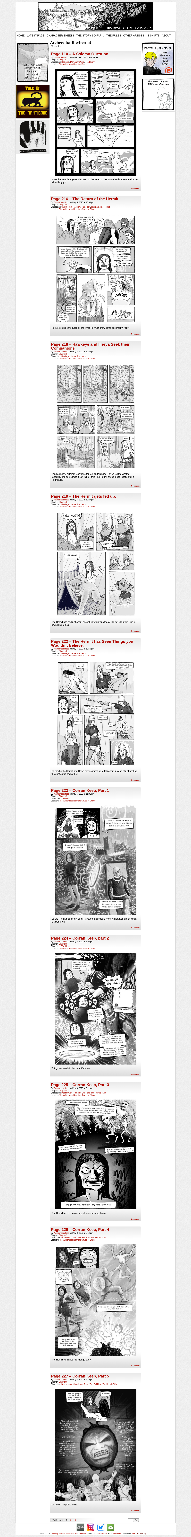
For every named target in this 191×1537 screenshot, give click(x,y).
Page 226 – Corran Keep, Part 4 (80, 1229)
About (166, 35)
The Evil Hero (84, 1093)
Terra (75, 1093)
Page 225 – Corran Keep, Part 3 (80, 1085)
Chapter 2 (63, 60)
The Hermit (90, 62)
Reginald (95, 207)
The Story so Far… (90, 35)
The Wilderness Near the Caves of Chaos (77, 209)
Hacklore (65, 62)
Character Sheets (60, 35)
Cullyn (64, 207)
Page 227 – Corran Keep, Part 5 (80, 1376)
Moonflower (66, 1093)
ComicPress (116, 1534)
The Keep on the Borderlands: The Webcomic (69, 1534)
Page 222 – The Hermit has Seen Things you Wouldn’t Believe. (92, 643)
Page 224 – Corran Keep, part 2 (80, 938)
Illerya (73, 356)
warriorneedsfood (61, 57)
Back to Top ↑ (142, 1534)
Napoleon (86, 207)
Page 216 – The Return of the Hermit (84, 199)
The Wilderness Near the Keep (72, 64)
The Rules (113, 35)
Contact (23, 43)
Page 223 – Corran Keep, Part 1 (80, 790)
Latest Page (35, 35)
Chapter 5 (63, 205)
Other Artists (134, 36)
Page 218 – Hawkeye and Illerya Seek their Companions (90, 346)
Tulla (104, 1093)
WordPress (102, 1534)
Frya (70, 207)
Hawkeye (65, 356)
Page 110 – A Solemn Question (79, 54)
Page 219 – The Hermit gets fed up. (83, 496)
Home (21, 35)
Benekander (66, 1384)
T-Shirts (154, 35)
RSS (133, 1534)
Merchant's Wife (77, 62)
